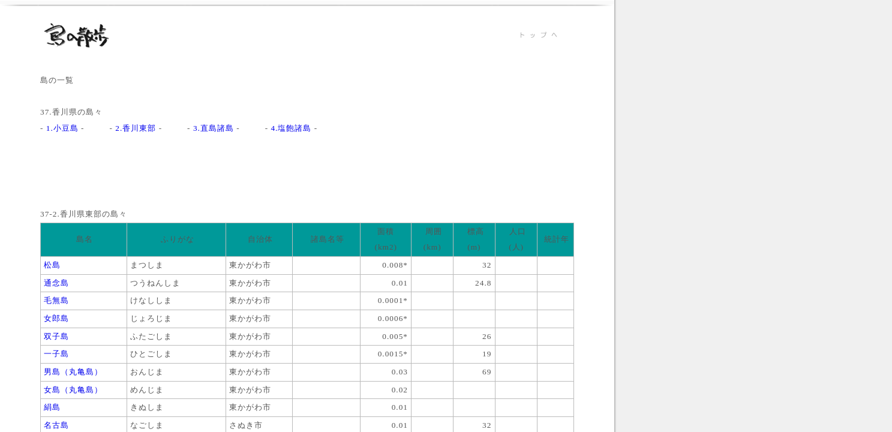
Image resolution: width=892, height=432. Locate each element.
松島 (51, 264)
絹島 (51, 407)
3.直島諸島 (213, 128)
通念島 (55, 282)
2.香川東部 (135, 128)
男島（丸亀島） (72, 371)
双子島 (55, 336)
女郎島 (55, 318)
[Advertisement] (258, 179)
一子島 (55, 353)
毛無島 (55, 300)
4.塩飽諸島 (291, 128)
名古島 (55, 425)
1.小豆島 (62, 128)
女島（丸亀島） (72, 389)
